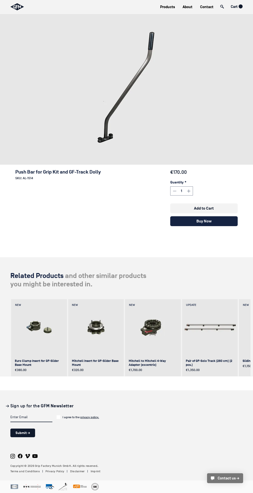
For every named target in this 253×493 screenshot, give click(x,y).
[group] (126, 337)
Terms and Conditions (25, 471)
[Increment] (189, 191)
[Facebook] (20, 456)
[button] (167, 7)
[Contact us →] (225, 478)
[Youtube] (35, 456)
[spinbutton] (181, 191)
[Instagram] (13, 456)
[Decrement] (174, 191)
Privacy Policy (54, 471)
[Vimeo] (27, 456)
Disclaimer (77, 471)
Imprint (96, 471)
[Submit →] (22, 433)
